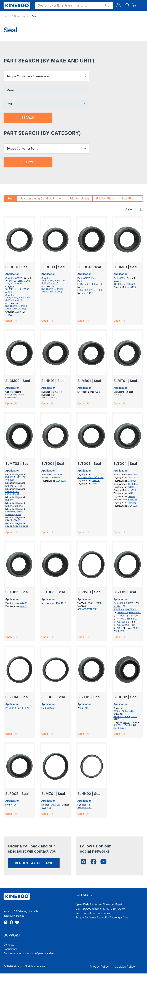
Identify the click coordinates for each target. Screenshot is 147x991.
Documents (10, 948)
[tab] (135, 209)
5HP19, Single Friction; (129, 612)
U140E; (132, 487)
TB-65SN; (133, 484)
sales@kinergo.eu (14, 915)
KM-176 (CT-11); (13, 485)
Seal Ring (128, 198)
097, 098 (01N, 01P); (87, 609)
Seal (10, 198)
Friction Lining (79, 198)
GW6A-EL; (46, 808)
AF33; (133, 490)
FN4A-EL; (91, 293)
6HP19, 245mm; (125, 618)
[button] (74, 5)
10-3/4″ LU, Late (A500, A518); (17, 290)
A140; (95, 483)
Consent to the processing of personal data (29, 953)
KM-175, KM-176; (14, 506)
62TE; (126, 722)
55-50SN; (133, 474)
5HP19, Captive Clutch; (125, 609)
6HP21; (26, 708)
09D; (54, 474)
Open (11, 320)
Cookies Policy (125, 966)
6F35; (122, 278)
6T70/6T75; (11, 394)
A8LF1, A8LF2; (84, 807)
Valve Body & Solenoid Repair (93, 913)
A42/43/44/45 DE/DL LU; (90, 477)
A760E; (132, 496)
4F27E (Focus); (91, 278)
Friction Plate (105, 198)
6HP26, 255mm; (121, 622)
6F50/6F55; (11, 397)
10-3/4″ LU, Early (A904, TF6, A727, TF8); (18, 282)
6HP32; (121, 631)
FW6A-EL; (55, 804)
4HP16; (85, 708)
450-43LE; (61, 603)
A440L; (24, 606)
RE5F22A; (133, 499)
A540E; (132, 502)
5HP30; (134, 615)
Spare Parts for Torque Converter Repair (99, 904)
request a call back (33, 863)
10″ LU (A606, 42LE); (124, 711)
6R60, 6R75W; (126, 603)
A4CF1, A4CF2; (49, 397)
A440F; (24, 603)
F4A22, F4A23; (13, 520)
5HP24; (121, 615)
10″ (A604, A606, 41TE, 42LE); (125, 718)
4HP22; (9, 314)
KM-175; (9, 500)
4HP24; (117, 606)
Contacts (9, 944)
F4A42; (117, 394)
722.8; (98, 391)
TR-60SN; (55, 477)
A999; (18, 311)
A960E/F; (133, 505)
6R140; (50, 708)
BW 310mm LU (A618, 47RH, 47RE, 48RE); (16, 307)
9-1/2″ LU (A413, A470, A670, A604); (125, 726)
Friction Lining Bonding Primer (41, 198)
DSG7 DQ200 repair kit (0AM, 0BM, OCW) (100, 908)
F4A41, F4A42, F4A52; (17, 526)
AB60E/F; (61, 480)
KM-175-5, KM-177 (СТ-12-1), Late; (15, 513)
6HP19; (13, 708)
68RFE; (19, 278)
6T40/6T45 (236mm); (124, 284)
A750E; (132, 480)
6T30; (133, 287)
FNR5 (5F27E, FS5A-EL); (90, 284)
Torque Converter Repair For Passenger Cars (102, 917)
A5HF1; (58, 391)
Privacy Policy (99, 966)
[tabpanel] (73, 519)
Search (28, 117)
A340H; (96, 480)
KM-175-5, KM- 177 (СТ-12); (15, 478)
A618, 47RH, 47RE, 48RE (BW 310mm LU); (18, 299)
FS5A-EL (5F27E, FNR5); (90, 290)
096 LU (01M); (95, 603)
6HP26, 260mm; (121, 625)
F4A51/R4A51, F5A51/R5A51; (12, 493)
